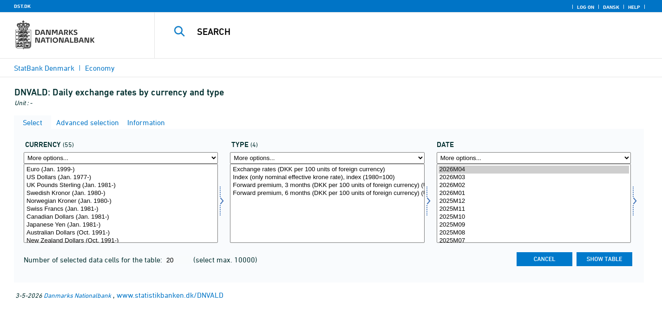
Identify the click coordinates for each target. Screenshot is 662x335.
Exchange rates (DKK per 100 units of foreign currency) (327, 170)
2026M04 (534, 170)
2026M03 (534, 177)
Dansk (611, 7)
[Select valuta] (121, 203)
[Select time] (534, 203)
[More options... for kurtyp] (327, 158)
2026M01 (534, 193)
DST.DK (22, 6)
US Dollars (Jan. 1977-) (121, 177)
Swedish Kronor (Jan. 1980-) (121, 193)
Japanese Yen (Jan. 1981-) (121, 225)
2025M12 (534, 201)
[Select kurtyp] (327, 203)
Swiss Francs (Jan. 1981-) (121, 209)
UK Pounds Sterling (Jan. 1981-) (121, 185)
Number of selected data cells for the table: (94, 259)
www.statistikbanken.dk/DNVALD (170, 295)
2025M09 (534, 225)
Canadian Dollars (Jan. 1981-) (121, 217)
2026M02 (534, 185)
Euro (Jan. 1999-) (121, 170)
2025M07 (534, 241)
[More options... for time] (534, 158)
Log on (585, 7)
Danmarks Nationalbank (77, 295)
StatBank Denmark (44, 68)
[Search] (393, 31)
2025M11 (534, 209)
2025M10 (534, 217)
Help (634, 7)
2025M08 (534, 233)
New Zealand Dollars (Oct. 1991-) (121, 241)
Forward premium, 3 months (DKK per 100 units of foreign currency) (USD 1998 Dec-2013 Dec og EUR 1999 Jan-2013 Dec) (327, 185)
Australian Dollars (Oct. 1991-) (121, 233)
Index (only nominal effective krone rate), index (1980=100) (327, 177)
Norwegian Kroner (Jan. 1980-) (121, 201)
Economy (100, 68)
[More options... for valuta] (121, 158)
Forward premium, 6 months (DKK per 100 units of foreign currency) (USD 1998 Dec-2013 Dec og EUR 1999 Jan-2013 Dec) (327, 193)
